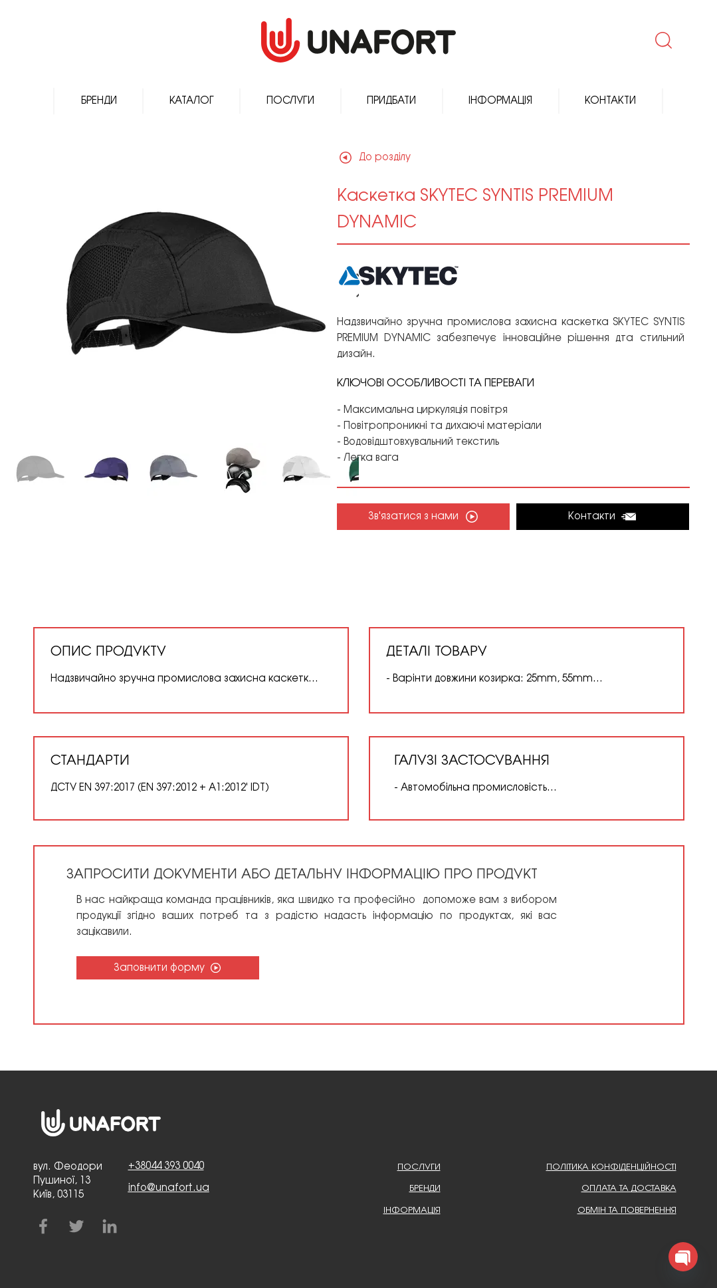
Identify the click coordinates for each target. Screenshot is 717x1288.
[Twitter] (76, 1226)
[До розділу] (384, 157)
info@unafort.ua (168, 1188)
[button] (662, 40)
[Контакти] (602, 516)
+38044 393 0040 (166, 1166)
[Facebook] (43, 1226)
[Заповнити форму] (167, 967)
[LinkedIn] (110, 1226)
